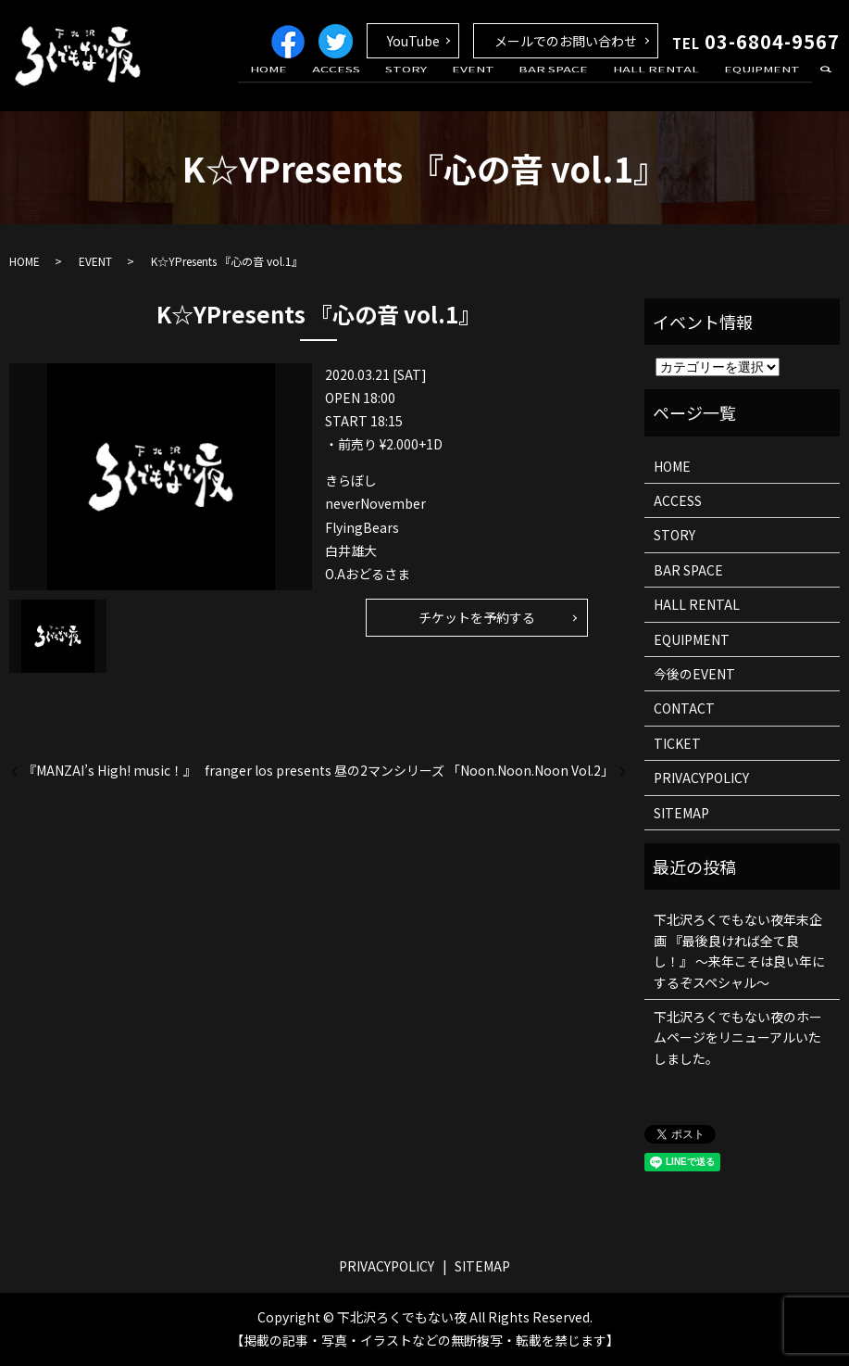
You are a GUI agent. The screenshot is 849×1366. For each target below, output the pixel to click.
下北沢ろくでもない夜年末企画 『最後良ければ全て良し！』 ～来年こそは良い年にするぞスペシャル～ (739, 950)
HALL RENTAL (670, 86)
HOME (328, 86)
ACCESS (387, 86)
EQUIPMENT (767, 86)
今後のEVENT (694, 673)
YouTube (413, 41)
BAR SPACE (576, 86)
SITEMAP (681, 812)
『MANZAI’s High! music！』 (109, 770)
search (826, 87)
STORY (447, 86)
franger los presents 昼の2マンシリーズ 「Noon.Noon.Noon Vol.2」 (409, 770)
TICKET (677, 743)
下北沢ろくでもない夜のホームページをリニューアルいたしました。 (738, 1037)
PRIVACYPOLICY (701, 777)
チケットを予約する (476, 617)
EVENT (504, 86)
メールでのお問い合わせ (565, 41)
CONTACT (684, 708)
